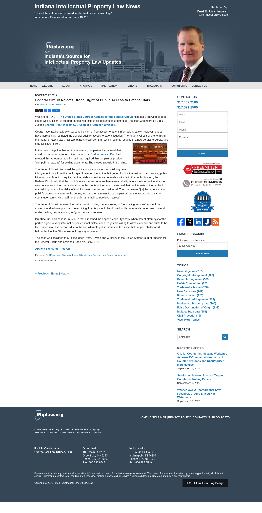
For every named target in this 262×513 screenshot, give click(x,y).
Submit (202, 153)
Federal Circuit (79, 255)
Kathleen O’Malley (103, 124)
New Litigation (189, 271)
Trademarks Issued (192, 292)
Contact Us (213, 85)
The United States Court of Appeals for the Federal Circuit (96, 116)
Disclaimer (167, 426)
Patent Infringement (116, 255)
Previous (42, 273)
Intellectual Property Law (195, 313)
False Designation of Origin (197, 318)
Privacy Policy (186, 426)
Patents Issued (189, 302)
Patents (141, 85)
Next (65, 273)
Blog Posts (222, 426)
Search (225, 352)
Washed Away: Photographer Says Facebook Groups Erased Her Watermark (201, 406)
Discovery (66, 255)
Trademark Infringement (195, 308)
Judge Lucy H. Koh (103, 154)
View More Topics (187, 333)
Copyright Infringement (194, 277)
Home (38, 85)
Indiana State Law (191, 323)
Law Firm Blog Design (209, 494)
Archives (95, 85)
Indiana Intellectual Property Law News (87, 11)
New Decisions (95, 255)
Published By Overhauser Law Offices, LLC (212, 11)
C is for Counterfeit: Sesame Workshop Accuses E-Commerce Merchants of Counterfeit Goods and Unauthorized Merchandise (200, 374)
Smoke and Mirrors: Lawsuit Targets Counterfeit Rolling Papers (199, 392)
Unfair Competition (192, 287)
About (75, 85)
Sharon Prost (53, 124)
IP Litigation (119, 85)
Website (56, 85)
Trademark (163, 85)
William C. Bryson (75, 124)
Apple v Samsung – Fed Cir (52, 248)
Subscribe (202, 253)
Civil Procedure (53, 255)
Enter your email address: (191, 240)
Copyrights (188, 85)
